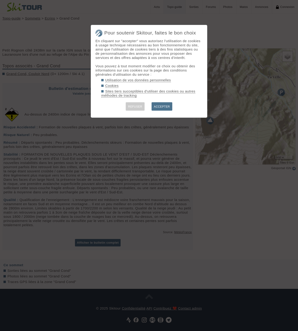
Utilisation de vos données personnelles (138, 80)
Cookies (112, 86)
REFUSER (135, 106)
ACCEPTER (162, 106)
